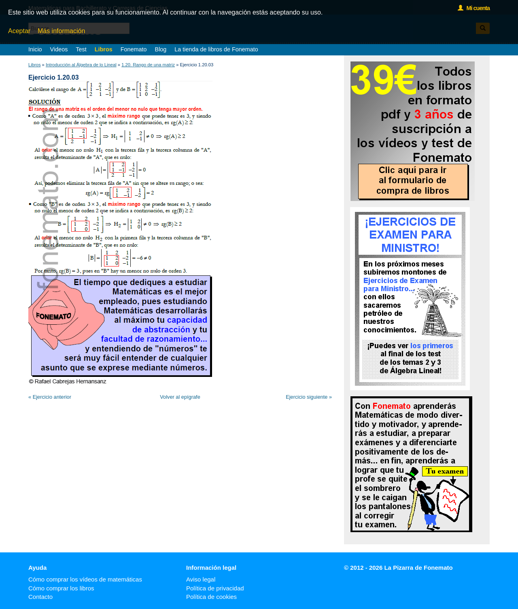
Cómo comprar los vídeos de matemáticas (85, 579)
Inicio (35, 49)
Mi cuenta (474, 8)
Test (81, 49)
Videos (59, 49)
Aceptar (19, 30)
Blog (161, 49)
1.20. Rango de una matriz (148, 64)
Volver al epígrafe (180, 397)
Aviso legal (200, 579)
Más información (61, 30)
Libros (104, 49)
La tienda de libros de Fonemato (216, 49)
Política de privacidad (215, 588)
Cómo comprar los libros (61, 588)
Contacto (40, 596)
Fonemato (134, 49)
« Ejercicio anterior (49, 397)
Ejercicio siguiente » (309, 397)
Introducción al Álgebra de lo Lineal (81, 64)
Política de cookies (211, 596)
